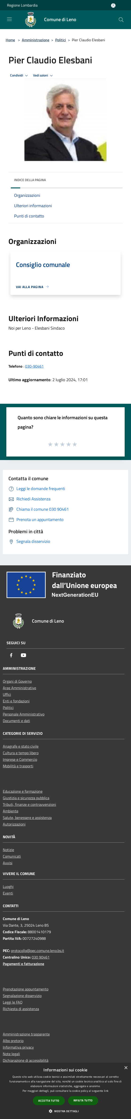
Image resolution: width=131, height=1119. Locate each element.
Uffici (7, 694)
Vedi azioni (43, 75)
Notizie (8, 850)
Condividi (19, 75)
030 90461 (41, 957)
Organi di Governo (17, 681)
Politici (60, 40)
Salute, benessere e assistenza (27, 817)
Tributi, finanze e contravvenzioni (29, 804)
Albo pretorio (13, 1040)
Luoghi (8, 886)
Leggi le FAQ (13, 1002)
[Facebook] (11, 656)
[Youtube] (23, 656)
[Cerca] (121, 20)
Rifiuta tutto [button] (83, 1100)
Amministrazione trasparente (26, 1034)
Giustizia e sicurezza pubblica (26, 798)
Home (10, 40)
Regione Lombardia (22, 5)
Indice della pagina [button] (30, 179)
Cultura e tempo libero (21, 753)
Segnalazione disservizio (22, 995)
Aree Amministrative (19, 688)
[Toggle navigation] (9, 19)
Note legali (11, 1054)
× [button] (125, 1068)
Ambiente (10, 811)
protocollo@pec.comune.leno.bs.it (37, 950)
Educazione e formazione (22, 791)
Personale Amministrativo (23, 714)
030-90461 (34, 366)
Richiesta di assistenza (21, 1009)
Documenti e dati (16, 720)
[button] (65, 1111)
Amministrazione (35, 40)
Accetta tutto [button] (48, 1100)
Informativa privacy (18, 1047)
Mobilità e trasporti (18, 766)
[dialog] (65, 1091)
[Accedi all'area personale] (113, 5)
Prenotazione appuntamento (25, 989)
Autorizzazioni (14, 824)
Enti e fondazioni (16, 701)
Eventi (8, 893)
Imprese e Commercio (20, 759)
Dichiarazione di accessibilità (25, 1060)
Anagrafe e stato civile (21, 746)
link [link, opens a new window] (106, 1091)
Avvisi (7, 863)
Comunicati (12, 856)
